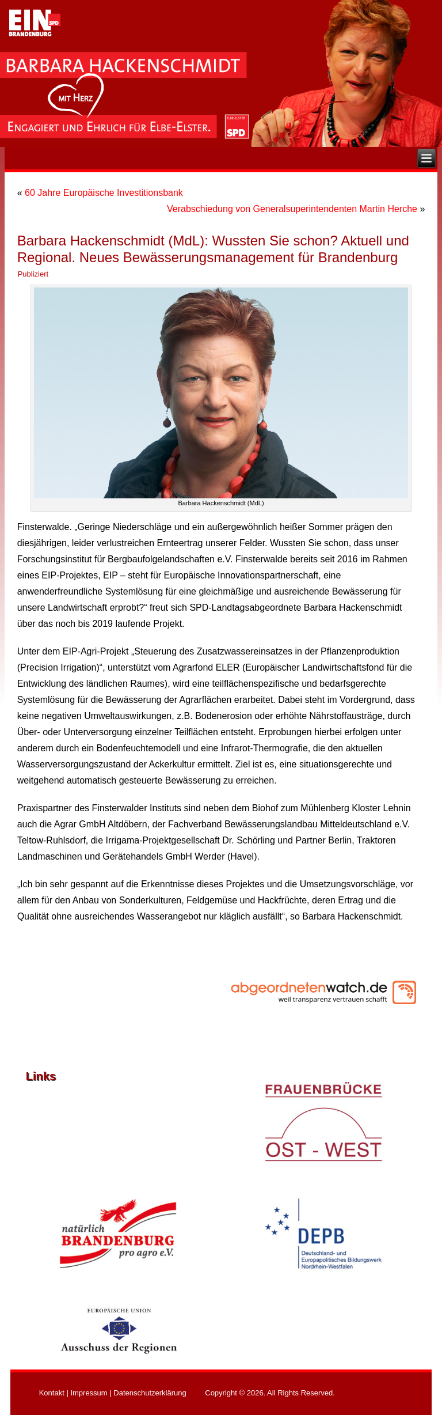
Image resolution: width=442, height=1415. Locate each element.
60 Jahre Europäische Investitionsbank (104, 193)
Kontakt (51, 1392)
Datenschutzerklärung (149, 1392)
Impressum (88, 1392)
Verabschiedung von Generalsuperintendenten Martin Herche (292, 209)
